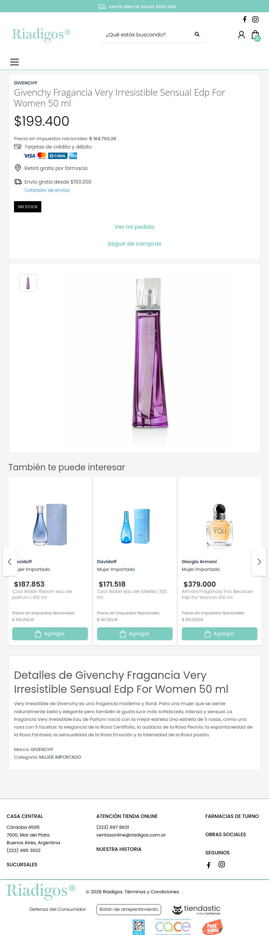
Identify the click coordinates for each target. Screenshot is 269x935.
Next (259, 562)
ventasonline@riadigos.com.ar (131, 835)
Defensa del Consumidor (57, 909)
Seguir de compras (134, 244)
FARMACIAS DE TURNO (232, 816)
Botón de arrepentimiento (128, 909)
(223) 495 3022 (24, 850)
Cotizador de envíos (47, 190)
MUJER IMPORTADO (60, 757)
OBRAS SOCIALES (225, 834)
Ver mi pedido (134, 227)
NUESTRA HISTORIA (119, 849)
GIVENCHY (42, 749)
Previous (10, 562)
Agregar (49, 633)
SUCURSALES (22, 864)
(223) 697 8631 (112, 827)
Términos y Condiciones (152, 891)
